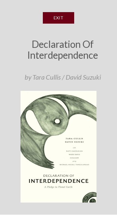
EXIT (58, 17)
